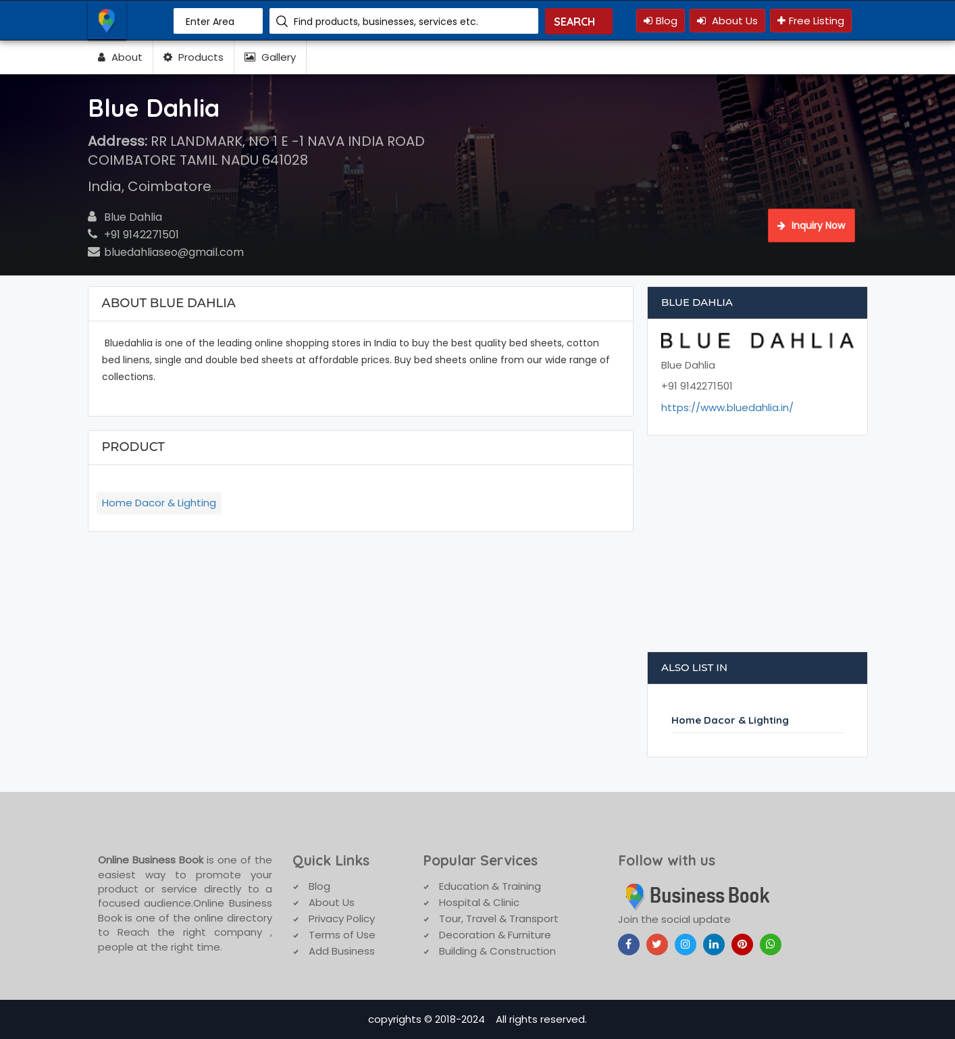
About (120, 57)
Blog (660, 21)
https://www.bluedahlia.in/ (727, 407)
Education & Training (490, 886)
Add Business (342, 951)
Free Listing (810, 21)
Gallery (270, 57)
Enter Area (210, 21)
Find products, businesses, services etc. (386, 21)
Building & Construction (497, 951)
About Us (727, 21)
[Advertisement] (757, 550)
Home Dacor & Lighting (159, 503)
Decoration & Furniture (495, 935)
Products (193, 57)
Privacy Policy (342, 918)
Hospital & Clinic (479, 902)
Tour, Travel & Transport (499, 918)
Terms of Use (342, 935)
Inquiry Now (811, 225)
